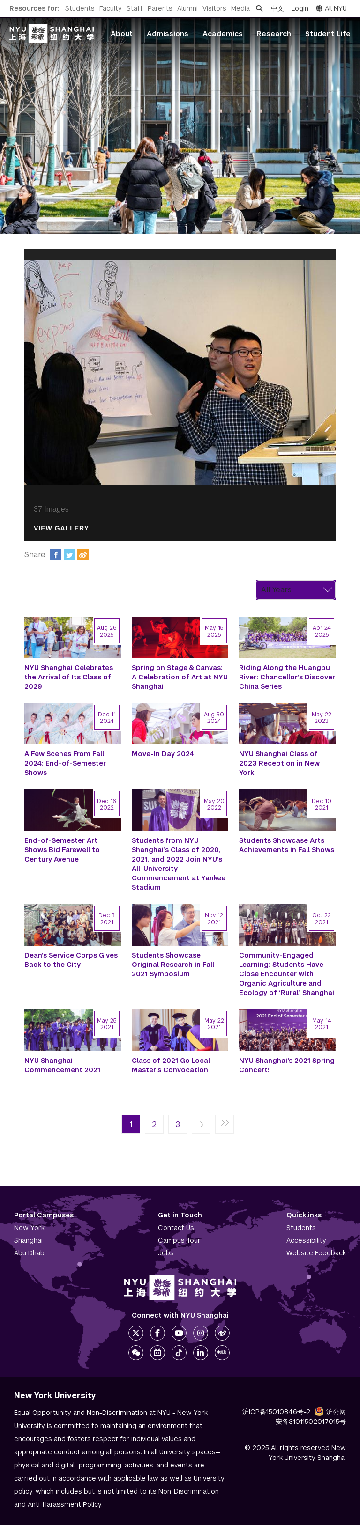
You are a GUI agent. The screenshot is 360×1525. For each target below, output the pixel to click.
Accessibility (306, 1240)
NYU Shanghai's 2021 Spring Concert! (287, 1065)
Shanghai (28, 1240)
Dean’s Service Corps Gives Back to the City (71, 960)
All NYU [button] (331, 8)
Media (240, 8)
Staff (135, 8)
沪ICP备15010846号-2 (276, 1411)
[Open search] (259, 8)
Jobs (166, 1253)
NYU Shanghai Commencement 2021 (62, 1065)
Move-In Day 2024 (163, 754)
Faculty (110, 8)
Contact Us (176, 1227)
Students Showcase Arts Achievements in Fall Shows (286, 845)
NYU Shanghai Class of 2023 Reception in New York (279, 763)
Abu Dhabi (30, 1253)
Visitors (214, 8)
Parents (160, 8)
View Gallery (61, 528)
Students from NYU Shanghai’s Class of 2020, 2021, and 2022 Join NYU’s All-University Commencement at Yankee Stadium (178, 863)
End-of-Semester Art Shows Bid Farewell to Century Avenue (62, 849)
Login (300, 8)
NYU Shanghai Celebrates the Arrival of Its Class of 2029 (68, 677)
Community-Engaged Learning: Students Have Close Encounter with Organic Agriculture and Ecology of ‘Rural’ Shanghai (286, 974)
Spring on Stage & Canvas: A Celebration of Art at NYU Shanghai (180, 677)
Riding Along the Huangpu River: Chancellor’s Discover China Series (287, 677)
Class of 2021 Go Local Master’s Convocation (171, 1065)
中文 (277, 8)
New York (29, 1227)
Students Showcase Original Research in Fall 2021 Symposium (173, 964)
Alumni (187, 8)
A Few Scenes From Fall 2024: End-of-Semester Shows (65, 763)
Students (80, 8)
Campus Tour (179, 1240)
